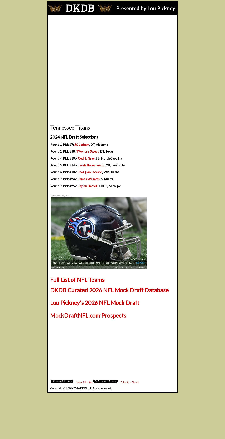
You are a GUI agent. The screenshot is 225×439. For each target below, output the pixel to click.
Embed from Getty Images (61, 196)
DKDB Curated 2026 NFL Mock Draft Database (109, 290)
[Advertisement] (112, 39)
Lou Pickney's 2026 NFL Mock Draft (94, 302)
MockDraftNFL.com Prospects (88, 315)
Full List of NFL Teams (77, 279)
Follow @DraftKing (84, 382)
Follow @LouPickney (130, 382)
